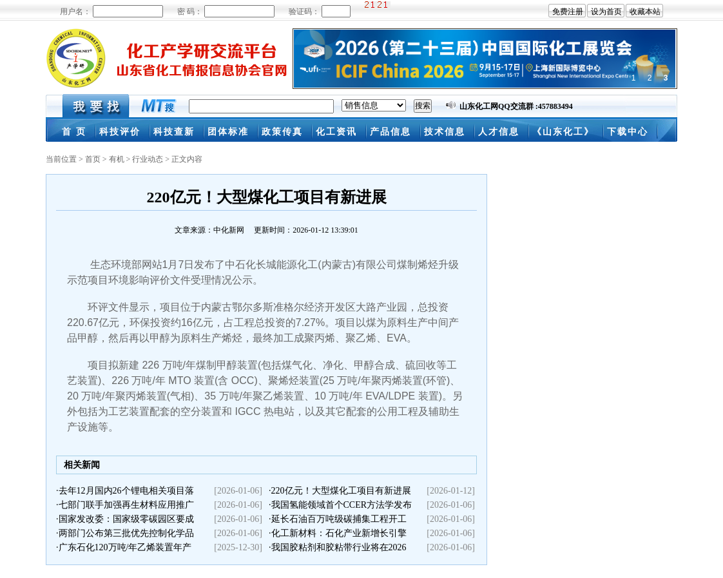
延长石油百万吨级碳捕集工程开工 (339, 519)
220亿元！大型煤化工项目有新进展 (341, 491)
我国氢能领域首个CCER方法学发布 (341, 505)
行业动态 (147, 159)
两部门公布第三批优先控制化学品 (126, 533)
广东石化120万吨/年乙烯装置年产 (125, 547)
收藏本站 (645, 11)
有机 (116, 159)
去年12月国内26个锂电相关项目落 (126, 491)
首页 (93, 159)
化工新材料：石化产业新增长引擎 (339, 533)
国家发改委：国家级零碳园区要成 (126, 519)
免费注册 (567, 11)
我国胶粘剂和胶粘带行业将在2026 (339, 547)
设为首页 (606, 11)
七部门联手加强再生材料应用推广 (126, 505)
